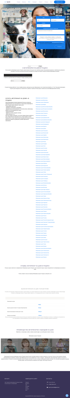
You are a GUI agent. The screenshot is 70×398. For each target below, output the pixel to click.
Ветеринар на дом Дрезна (41, 126)
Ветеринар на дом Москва (41, 185)
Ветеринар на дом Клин (40, 146)
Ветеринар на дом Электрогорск (42, 250)
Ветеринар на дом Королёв (41, 150)
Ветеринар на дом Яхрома (41, 257)
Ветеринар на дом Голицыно (42, 113)
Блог (51, 2)
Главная (18, 2)
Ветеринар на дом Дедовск (41, 115)
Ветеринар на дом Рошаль (41, 217)
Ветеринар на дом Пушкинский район (43, 209)
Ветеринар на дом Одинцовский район (44, 193)
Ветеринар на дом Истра (41, 141)
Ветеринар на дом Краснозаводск (43, 159)
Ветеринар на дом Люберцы (42, 180)
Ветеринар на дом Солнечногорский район (44, 226)
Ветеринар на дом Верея (41, 104)
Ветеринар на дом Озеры (41, 196)
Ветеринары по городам (19, 34)
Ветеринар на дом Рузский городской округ (45, 220)
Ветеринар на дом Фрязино (41, 235)
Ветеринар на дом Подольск (41, 204)
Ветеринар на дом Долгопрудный (43, 122)
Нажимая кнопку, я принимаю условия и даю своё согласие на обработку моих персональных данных (51, 43)
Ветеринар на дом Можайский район (43, 183)
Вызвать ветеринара (9, 347)
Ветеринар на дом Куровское (42, 165)
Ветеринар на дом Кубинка (41, 163)
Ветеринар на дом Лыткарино (42, 178)
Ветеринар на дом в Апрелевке (42, 102)
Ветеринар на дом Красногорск (42, 156)
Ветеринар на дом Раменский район (43, 213)
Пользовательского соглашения (58, 42)
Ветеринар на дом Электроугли (42, 254)
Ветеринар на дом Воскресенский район (44, 108)
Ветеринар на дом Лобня (41, 172)
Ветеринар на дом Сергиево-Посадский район (45, 222)
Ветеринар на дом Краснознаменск (43, 161)
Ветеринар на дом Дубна (41, 128)
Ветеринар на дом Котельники (42, 152)
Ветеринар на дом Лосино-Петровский (44, 174)
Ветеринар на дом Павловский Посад (43, 200)
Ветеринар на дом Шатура (41, 246)
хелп (7, 2)
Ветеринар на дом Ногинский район (43, 191)
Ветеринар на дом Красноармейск (43, 154)
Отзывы (46, 2)
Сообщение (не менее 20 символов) (50, 28)
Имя (43, 17)
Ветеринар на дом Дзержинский (42, 117)
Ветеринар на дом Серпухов (41, 224)
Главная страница (10, 34)
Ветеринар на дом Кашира (41, 143)
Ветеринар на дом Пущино (41, 211)
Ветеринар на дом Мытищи (41, 187)
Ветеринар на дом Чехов (41, 244)
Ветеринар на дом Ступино (41, 230)
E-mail (57, 17)
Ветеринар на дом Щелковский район (43, 248)
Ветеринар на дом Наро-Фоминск (42, 189)
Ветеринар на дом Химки (41, 237)
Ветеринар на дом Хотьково (41, 239)
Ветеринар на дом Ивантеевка (42, 139)
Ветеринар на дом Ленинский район (43, 167)
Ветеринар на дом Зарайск (41, 135)
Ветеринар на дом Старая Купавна (43, 228)
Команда (34, 2)
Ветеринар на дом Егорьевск (42, 130)
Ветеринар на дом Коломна (41, 148)
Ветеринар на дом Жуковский (42, 132)
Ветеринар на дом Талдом (41, 233)
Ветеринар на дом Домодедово (42, 124)
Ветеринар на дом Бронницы (42, 100)
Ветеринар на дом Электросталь (42, 252)
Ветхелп (43, 396)
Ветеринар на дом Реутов (41, 215)
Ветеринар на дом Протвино (41, 207)
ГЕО (29, 2)
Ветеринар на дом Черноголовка (42, 241)
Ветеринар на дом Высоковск (42, 111)
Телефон (43, 23)
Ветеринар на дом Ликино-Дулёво (43, 169)
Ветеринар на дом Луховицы (42, 176)
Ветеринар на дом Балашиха (41, 98)
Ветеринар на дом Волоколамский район (44, 106)
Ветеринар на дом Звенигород (42, 137)
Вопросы (24, 2)
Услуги (40, 2)
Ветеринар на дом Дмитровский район (44, 119)
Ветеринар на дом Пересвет (41, 202)
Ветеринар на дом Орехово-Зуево (43, 198)
